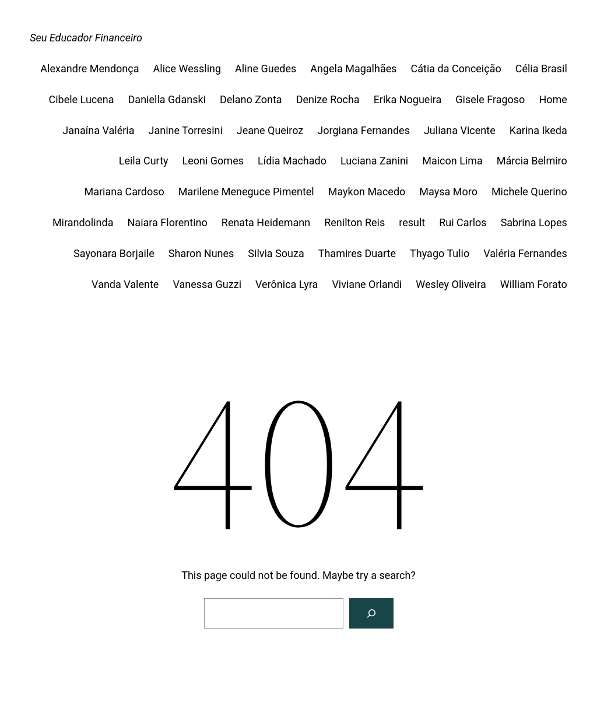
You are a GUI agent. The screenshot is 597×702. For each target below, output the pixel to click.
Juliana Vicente (460, 130)
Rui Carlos (462, 222)
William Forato (533, 284)
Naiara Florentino (168, 222)
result (412, 222)
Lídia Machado (292, 161)
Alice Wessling (187, 68)
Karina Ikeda (538, 130)
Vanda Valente (125, 284)
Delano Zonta (251, 99)
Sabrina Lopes (534, 222)
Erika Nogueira (408, 99)
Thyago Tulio (439, 253)
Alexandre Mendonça (89, 68)
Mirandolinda (83, 222)
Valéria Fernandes (525, 253)
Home (553, 99)
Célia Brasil (541, 68)
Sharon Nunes (201, 253)
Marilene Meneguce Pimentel (246, 191)
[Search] (371, 613)
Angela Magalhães (353, 68)
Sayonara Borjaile (113, 253)
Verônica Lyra (286, 284)
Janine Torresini (185, 130)
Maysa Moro (448, 191)
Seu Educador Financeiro (86, 37)
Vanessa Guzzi (207, 284)
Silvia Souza (276, 253)
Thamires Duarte (357, 253)
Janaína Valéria (98, 130)
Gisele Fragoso (490, 99)
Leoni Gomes (213, 161)
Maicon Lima (452, 161)
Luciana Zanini (374, 161)
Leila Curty (143, 161)
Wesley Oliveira (451, 284)
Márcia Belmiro (532, 161)
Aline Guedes (265, 68)
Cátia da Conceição (456, 68)
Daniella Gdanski (167, 99)
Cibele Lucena (81, 99)
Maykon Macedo (367, 191)
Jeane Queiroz (270, 130)
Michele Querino (529, 191)
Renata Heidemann (266, 222)
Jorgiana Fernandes (363, 130)
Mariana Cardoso (124, 191)
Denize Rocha (328, 99)
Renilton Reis (354, 222)
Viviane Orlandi (367, 284)
